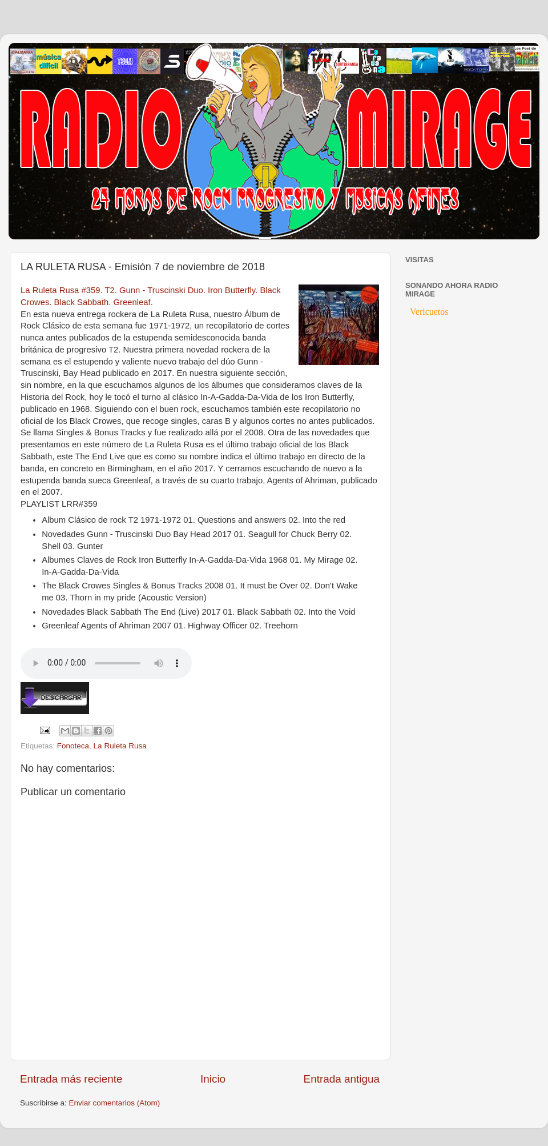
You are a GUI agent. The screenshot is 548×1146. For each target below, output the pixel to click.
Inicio (212, 1079)
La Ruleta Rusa (120, 746)
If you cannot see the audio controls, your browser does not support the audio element (106, 663)
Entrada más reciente (71, 1079)
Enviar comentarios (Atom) (114, 1103)
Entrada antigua (342, 1079)
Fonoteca (73, 746)
